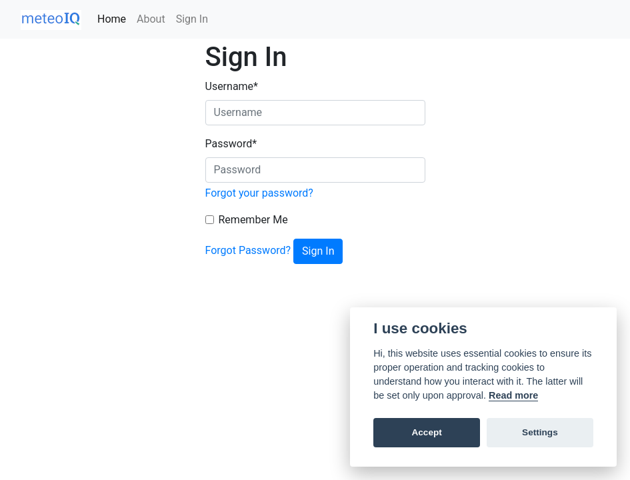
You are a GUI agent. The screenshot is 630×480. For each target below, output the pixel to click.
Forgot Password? (248, 250)
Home (111, 19)
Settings (540, 432)
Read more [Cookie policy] (513, 395)
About (151, 19)
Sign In (192, 19)
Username (231, 86)
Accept (426, 432)
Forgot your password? (259, 193)
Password (231, 143)
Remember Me (253, 219)
